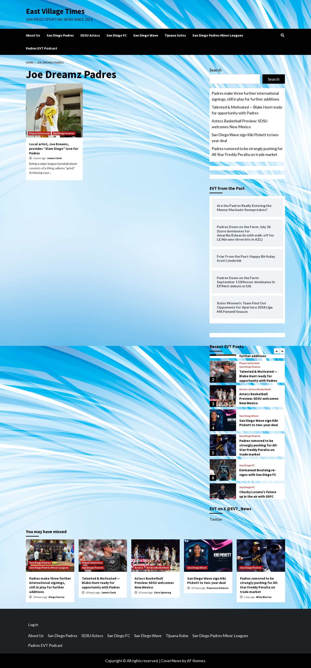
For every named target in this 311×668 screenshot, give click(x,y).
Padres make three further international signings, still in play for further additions (245, 96)
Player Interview (39, 133)
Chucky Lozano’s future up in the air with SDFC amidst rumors (257, 496)
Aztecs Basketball (260, 389)
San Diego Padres (60, 35)
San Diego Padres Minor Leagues (217, 35)
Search (215, 70)
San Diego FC (116, 35)
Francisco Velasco (217, 588)
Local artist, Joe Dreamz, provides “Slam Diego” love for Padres (53, 148)
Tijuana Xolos (175, 35)
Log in (33, 624)
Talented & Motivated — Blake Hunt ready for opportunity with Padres (247, 110)
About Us (33, 35)
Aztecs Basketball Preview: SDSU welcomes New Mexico (239, 123)
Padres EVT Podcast (41, 48)
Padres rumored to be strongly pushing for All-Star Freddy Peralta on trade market (247, 151)
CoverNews (171, 660)
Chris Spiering (162, 592)
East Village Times (55, 11)
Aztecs (243, 389)
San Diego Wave (145, 35)
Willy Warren (263, 597)
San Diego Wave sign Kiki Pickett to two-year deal (245, 137)
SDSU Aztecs (90, 35)
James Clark (54, 158)
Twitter (215, 519)
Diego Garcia (56, 597)
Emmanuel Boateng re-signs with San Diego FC (257, 472)
